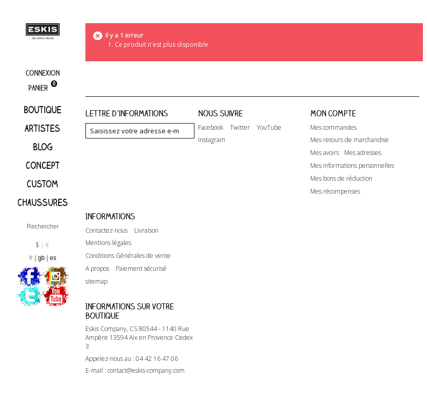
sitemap (96, 281)
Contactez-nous (106, 231)
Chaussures (42, 202)
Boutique (42, 109)
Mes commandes (333, 128)
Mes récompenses (335, 191)
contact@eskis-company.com (146, 370)
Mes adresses (362, 153)
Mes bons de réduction (341, 179)
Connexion (43, 73)
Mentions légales (108, 243)
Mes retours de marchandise (349, 140)
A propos (97, 269)
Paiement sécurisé (141, 269)
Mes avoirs (324, 153)
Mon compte (333, 113)
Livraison (146, 231)
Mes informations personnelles (352, 166)
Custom (42, 184)
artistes (42, 128)
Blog (42, 147)
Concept (43, 165)
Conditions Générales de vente (128, 256)
